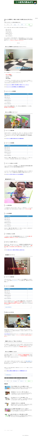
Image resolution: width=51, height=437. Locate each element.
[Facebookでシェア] (15, 24)
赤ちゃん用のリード (29, 361)
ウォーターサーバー (15, 280)
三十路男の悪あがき (8, 374)
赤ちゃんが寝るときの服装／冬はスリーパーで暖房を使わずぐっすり (17, 370)
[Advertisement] (24, 11)
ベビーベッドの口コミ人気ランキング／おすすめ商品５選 (15, 174)
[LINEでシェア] (29, 24)
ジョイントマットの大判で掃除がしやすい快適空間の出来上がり (16, 86)
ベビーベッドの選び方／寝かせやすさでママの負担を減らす (15, 138)
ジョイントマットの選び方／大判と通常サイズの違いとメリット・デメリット (18, 84)
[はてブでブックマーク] (22, 24)
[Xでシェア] (7, 24)
